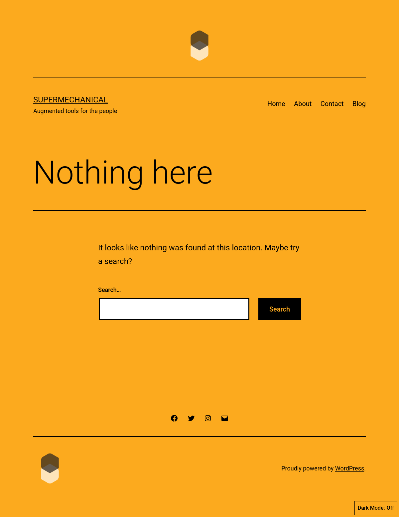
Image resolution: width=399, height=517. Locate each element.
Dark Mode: (376, 508)
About (303, 104)
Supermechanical (70, 99)
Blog (359, 104)
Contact (332, 104)
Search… (109, 289)
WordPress (349, 468)
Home (276, 104)
